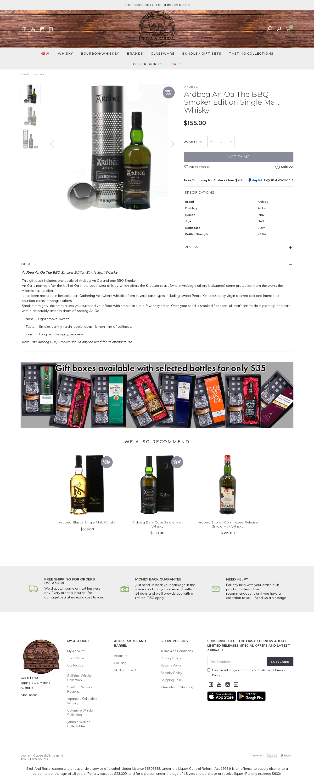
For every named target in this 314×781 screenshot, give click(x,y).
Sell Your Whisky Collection (79, 678)
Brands (135, 53)
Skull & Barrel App (127, 670)
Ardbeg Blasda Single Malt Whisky (87, 529)
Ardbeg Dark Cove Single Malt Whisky (157, 531)
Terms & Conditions (258, 670)
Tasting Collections (251, 53)
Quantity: (193, 141)
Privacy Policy (171, 658)
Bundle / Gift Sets (201, 53)
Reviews (193, 247)
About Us (120, 656)
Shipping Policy (172, 680)
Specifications (199, 192)
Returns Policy (171, 665)
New (44, 53)
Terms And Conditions (177, 651)
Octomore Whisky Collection (80, 712)
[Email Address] (237, 661)
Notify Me (239, 156)
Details (28, 264)
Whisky (65, 53)
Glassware (162, 53)
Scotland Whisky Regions (79, 689)
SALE (176, 64)
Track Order (75, 658)
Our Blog (120, 663)
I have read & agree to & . (246, 672)
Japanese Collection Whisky (82, 701)
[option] (112, 148)
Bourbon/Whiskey (100, 53)
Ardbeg (191, 86)
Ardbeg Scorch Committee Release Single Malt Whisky (228, 531)
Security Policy (171, 673)
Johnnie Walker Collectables (78, 724)
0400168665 (29, 695)
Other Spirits (148, 64)
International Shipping (177, 687)
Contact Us (75, 665)
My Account (75, 651)
